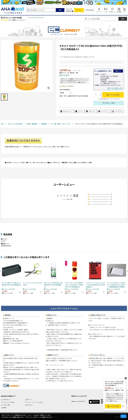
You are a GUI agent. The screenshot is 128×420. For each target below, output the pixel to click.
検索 (60, 10)
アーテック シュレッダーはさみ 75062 (32, 284)
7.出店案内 (3, 407)
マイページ (99, 12)
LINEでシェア (92, 111)
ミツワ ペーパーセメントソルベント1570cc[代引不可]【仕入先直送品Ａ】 (95, 285)
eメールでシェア (105, 111)
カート (124, 12)
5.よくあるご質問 (5, 405)
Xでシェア (80, 111)
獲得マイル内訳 (63, 75)
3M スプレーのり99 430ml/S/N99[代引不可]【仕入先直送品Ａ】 (53, 285)
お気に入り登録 (110, 103)
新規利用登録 (89, 10)
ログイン (79, 10)
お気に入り (112, 12)
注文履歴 (119, 12)
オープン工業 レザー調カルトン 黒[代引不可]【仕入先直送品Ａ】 (11, 284)
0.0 (75, 195)
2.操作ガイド (28, 399)
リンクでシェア (118, 111)
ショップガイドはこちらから (35, 17)
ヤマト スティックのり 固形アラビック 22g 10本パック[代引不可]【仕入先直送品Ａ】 (74, 285)
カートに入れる (114, 406)
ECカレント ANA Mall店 (12, 17)
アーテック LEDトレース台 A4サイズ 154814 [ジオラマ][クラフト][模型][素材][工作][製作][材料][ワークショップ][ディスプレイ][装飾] (116, 285)
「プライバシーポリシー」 (32, 417)
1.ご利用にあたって (6, 399)
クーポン (105, 12)
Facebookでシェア (67, 111)
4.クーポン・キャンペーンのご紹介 (34, 402)
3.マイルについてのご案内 (8, 402)
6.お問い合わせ (29, 405)
